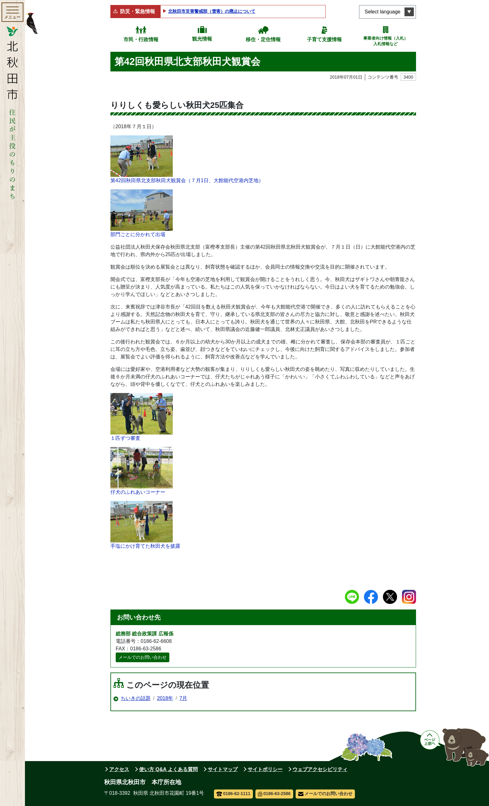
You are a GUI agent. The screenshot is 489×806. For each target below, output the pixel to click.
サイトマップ (223, 769)
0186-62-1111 (233, 793)
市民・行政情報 (140, 39)
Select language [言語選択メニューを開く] (382, 11)
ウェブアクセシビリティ (320, 769)
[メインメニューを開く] (12, 12)
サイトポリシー (265, 769)
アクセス (119, 769)
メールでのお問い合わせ (143, 657)
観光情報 (202, 38)
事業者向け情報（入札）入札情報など (385, 41)
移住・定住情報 (263, 39)
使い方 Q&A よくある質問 (168, 769)
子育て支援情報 (324, 39)
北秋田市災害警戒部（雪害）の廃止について (211, 11)
